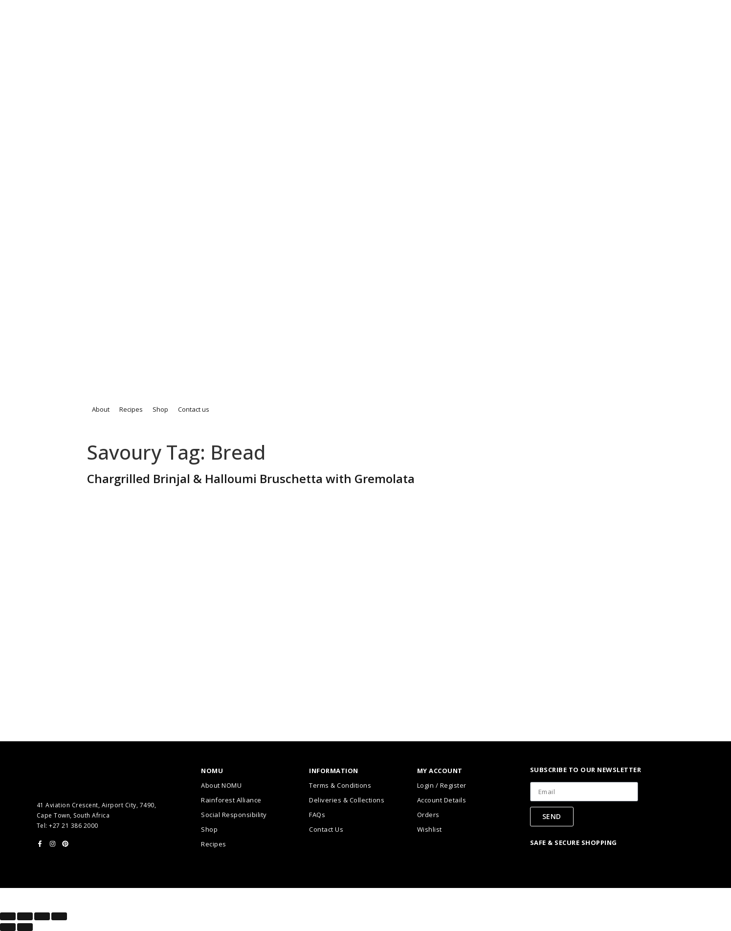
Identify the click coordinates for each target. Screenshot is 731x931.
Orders (428, 814)
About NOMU (221, 785)
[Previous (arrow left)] (8, 927)
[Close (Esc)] (59, 916)
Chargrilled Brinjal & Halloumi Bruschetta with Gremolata (251, 478)
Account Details (441, 800)
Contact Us (326, 829)
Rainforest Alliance (231, 800)
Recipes (213, 844)
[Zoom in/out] (8, 916)
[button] (100, 409)
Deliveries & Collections (346, 800)
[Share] (42, 916)
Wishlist (429, 829)
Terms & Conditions (340, 785)
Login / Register (441, 785)
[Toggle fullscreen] (25, 916)
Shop (209, 829)
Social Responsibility (234, 814)
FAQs (317, 814)
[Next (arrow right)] (25, 927)
